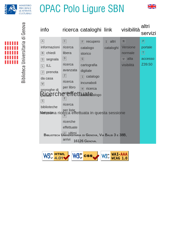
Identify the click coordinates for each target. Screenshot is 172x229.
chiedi (48, 53)
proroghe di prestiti (50, 89)
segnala (50, 59)
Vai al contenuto (36, 3)
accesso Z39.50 (147, 58)
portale (146, 44)
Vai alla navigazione (12, 3)
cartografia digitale (89, 65)
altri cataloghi (111, 44)
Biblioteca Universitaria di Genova (70, 135)
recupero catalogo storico (90, 47)
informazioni (50, 44)
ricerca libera (68, 47)
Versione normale (128, 47)
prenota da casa (49, 75)
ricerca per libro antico (69, 84)
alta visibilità (128, 62)
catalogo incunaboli (90, 79)
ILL (46, 66)
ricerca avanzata (70, 64)
